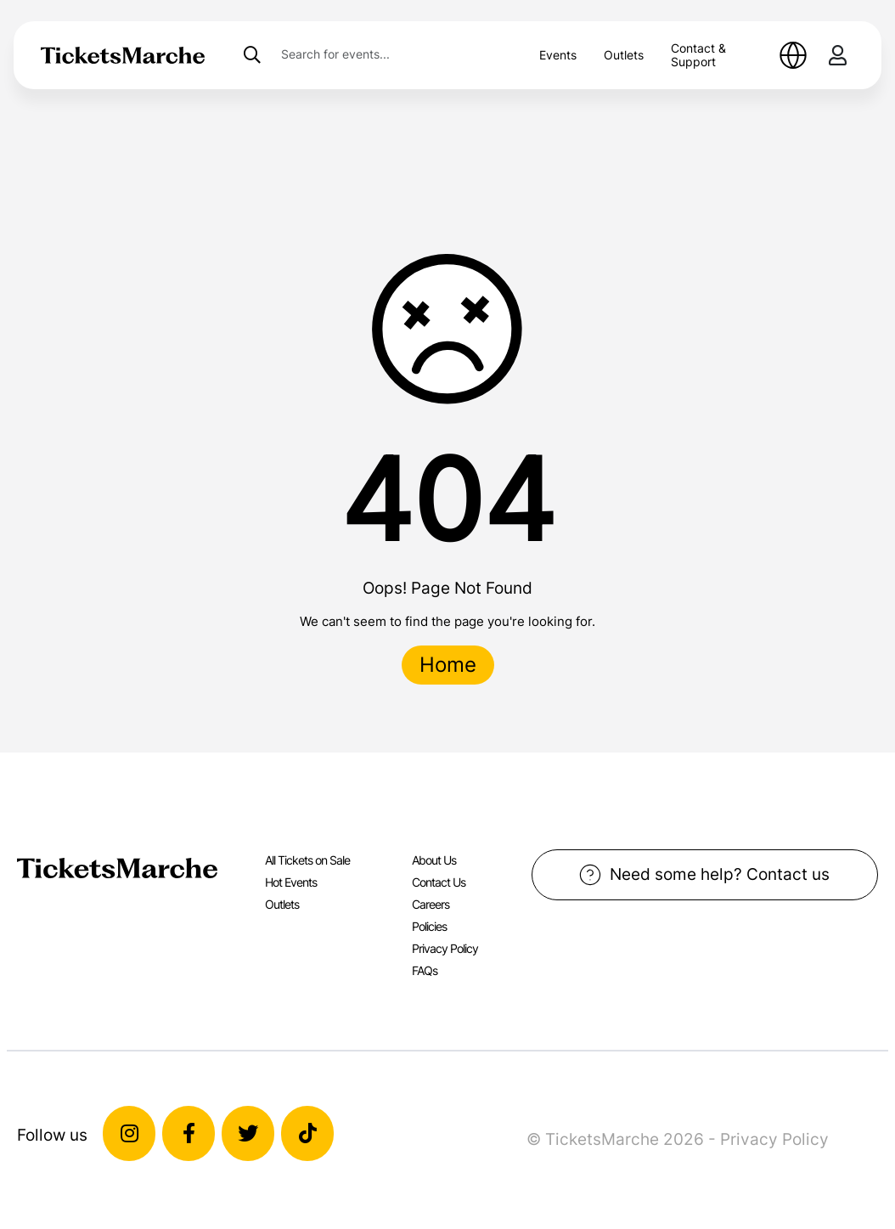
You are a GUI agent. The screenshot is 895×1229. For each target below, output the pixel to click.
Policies (429, 926)
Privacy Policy (445, 948)
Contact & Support (698, 55)
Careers (430, 904)
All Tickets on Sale (307, 860)
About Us (434, 860)
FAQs (424, 970)
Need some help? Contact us (704, 875)
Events (558, 55)
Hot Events (291, 882)
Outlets (624, 55)
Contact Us (438, 882)
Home (447, 664)
